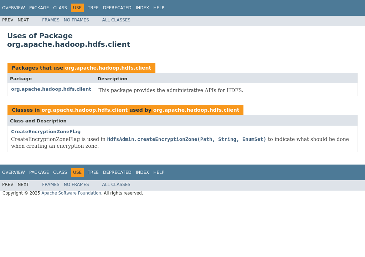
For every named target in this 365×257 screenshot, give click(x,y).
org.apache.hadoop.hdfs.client (108, 68)
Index (142, 7)
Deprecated (117, 7)
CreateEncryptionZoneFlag (46, 131)
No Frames (76, 19)
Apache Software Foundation (71, 193)
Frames (51, 19)
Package (39, 7)
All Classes (116, 19)
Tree (93, 7)
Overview (13, 7)
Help (158, 7)
